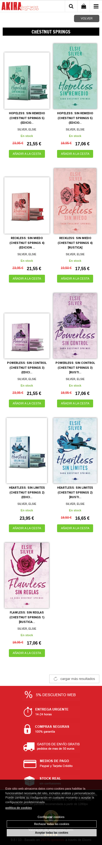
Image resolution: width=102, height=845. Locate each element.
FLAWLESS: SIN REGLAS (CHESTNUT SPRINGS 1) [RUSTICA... (26, 617)
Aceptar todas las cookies (51, 832)
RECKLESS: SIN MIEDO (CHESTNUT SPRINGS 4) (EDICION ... (26, 242)
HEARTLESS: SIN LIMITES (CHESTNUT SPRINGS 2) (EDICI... (27, 492)
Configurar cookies (50, 817)
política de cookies (18, 807)
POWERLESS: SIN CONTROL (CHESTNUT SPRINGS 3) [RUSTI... (75, 367)
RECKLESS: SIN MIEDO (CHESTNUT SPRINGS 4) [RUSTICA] (75, 242)
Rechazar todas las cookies (51, 824)
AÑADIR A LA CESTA (27, 153)
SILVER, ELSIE (26, 129)
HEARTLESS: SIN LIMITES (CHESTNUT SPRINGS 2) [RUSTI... (75, 492)
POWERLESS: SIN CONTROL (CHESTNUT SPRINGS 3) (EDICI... (27, 367)
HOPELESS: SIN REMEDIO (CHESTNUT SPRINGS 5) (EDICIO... (27, 118)
